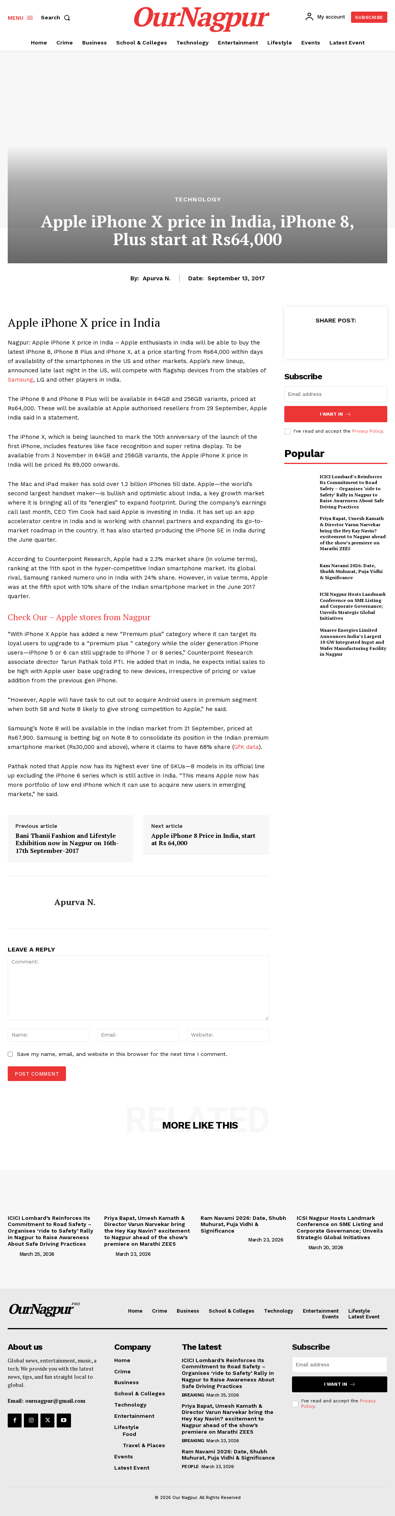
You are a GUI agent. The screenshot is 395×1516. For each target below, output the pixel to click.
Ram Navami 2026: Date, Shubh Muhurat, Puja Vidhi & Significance (351, 571)
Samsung (20, 379)
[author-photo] (13, 1253)
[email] (335, 394)
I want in (335, 414)
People (190, 1466)
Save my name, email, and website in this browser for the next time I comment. (122, 1054)
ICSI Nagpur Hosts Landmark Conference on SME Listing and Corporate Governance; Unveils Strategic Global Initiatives (353, 606)
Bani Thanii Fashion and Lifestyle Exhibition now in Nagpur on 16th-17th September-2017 (67, 843)
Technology (197, 199)
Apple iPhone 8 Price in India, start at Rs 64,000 (203, 839)
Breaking (193, 1395)
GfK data (246, 747)
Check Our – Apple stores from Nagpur (79, 616)
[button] (57, 17)
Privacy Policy (367, 431)
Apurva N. (156, 278)
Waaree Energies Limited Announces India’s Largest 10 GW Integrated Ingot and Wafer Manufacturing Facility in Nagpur (353, 642)
